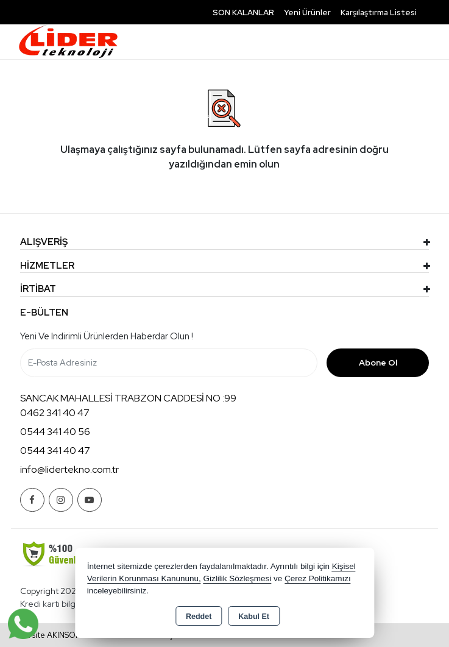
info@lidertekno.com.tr (69, 469)
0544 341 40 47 (55, 450)
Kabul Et (253, 616)
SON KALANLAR (243, 12)
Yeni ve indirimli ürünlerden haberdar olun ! (106, 336)
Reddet (198, 616)
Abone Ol (378, 362)
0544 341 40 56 (55, 431)
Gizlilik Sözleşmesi (237, 578)
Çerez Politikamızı (318, 578)
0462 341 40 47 (55, 412)
